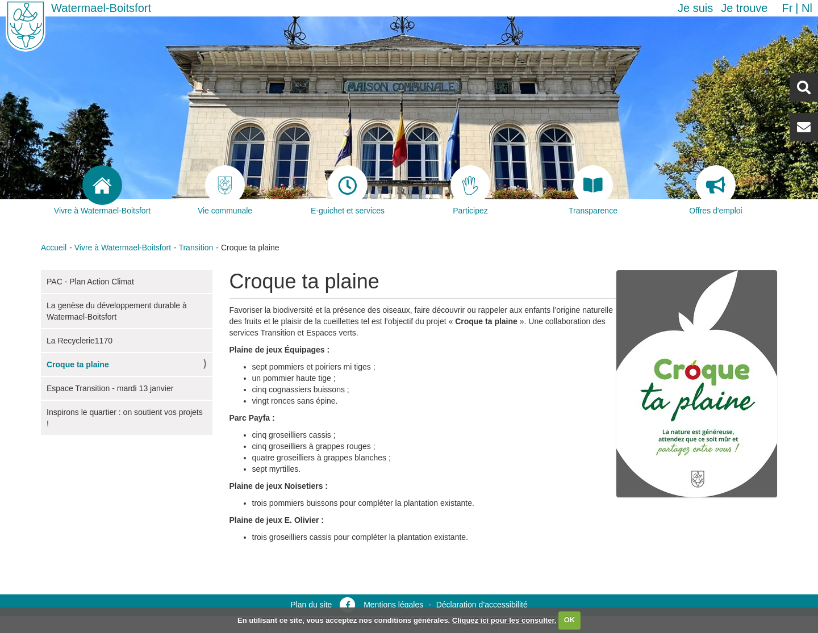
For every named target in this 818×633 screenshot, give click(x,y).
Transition (195, 247)
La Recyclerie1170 (79, 340)
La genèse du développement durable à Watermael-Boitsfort (117, 311)
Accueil (53, 247)
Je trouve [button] (744, 8)
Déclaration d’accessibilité (482, 604)
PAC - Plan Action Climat (90, 281)
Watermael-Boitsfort (101, 8)
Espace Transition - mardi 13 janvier (110, 388)
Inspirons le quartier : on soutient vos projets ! (125, 418)
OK (569, 619)
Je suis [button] (695, 8)
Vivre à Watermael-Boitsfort (122, 247)
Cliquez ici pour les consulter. (504, 619)
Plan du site (311, 604)
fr (787, 8)
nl (807, 8)
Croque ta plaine (78, 364)
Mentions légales (393, 604)
